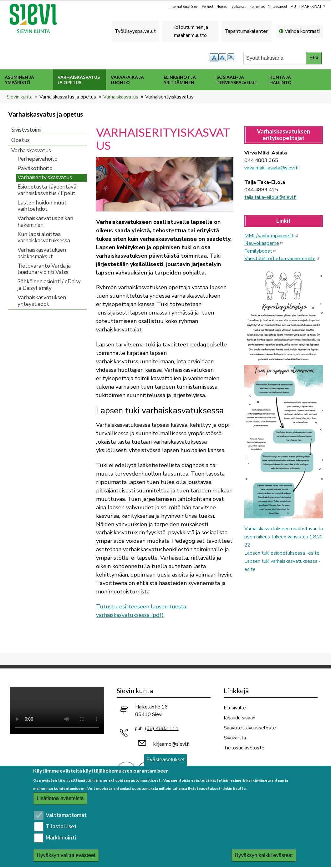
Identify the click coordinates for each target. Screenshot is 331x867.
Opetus (20, 140)
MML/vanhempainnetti (271, 235)
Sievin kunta (20, 96)
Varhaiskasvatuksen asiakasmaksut (42, 253)
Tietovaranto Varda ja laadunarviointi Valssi (44, 269)
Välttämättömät (66, 815)
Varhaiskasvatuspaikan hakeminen (45, 222)
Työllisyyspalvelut (135, 31)
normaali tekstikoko (222, 57)
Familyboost (260, 251)
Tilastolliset (61, 826)
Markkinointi (61, 837)
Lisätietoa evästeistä (60, 798)
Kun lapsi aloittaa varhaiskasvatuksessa (44, 237)
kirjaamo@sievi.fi (171, 744)
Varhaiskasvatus (120, 96)
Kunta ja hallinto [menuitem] (280, 79)
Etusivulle (235, 707)
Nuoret (221, 6)
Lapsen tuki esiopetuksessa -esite (281, 553)
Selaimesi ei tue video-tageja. (57, 710)
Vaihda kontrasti (302, 31)
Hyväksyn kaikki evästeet (264, 855)
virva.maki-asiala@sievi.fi (271, 167)
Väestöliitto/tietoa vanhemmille (282, 258)
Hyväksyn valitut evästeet (66, 855)
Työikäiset (238, 6)
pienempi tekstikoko (231, 57)
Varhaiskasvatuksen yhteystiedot (42, 301)
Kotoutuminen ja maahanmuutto (190, 31)
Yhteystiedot (277, 6)
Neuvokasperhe (263, 243)
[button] (164, 184)
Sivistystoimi (26, 130)
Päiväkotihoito (35, 168)
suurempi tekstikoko (214, 57)
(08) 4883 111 (162, 728)
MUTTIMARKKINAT (308, 6)
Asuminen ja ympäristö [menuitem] (19, 79)
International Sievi (184, 6)
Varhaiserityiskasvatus (45, 177)
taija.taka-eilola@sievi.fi (270, 197)
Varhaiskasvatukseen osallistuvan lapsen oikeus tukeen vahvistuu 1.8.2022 (283, 536)
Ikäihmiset (257, 6)
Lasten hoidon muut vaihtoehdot (42, 206)
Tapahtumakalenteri (246, 31)
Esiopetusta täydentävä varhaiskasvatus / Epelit (47, 190)
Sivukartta (235, 737)
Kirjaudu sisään (239, 717)
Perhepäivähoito (38, 159)
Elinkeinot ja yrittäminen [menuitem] (180, 79)
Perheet (207, 6)
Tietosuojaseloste (244, 747)
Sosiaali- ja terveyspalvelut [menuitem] (236, 79)
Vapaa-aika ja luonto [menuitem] (127, 79)
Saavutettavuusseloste (250, 727)
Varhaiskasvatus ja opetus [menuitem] (79, 79)
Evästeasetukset (165, 760)
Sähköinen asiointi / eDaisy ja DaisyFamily (49, 285)
